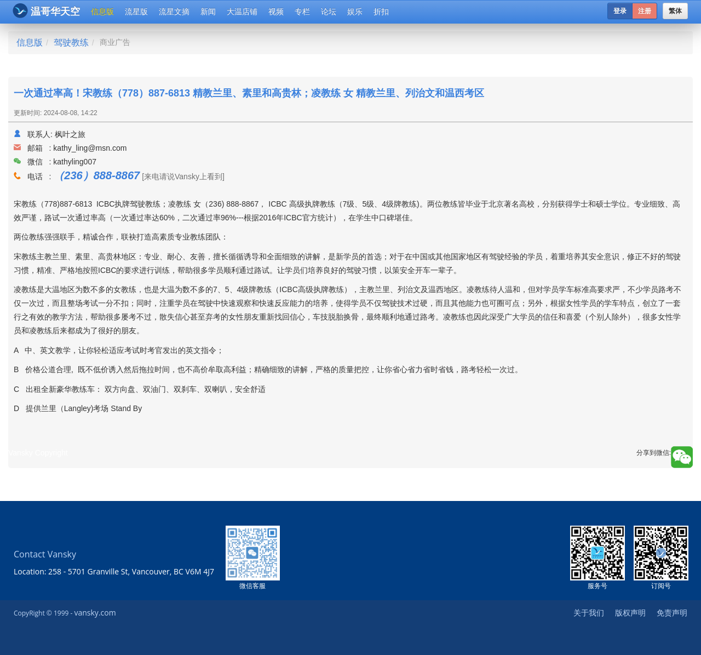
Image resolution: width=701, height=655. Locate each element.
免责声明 (672, 612)
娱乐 (355, 11)
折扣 (381, 11)
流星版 (136, 11)
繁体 (675, 11)
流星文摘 (174, 11)
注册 (644, 11)
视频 (276, 11)
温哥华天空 (46, 10)
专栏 (302, 11)
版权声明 (630, 612)
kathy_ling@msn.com (90, 148)
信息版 (102, 11)
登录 (620, 11)
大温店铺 (242, 11)
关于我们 (588, 612)
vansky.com (95, 612)
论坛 (328, 11)
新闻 (208, 11)
